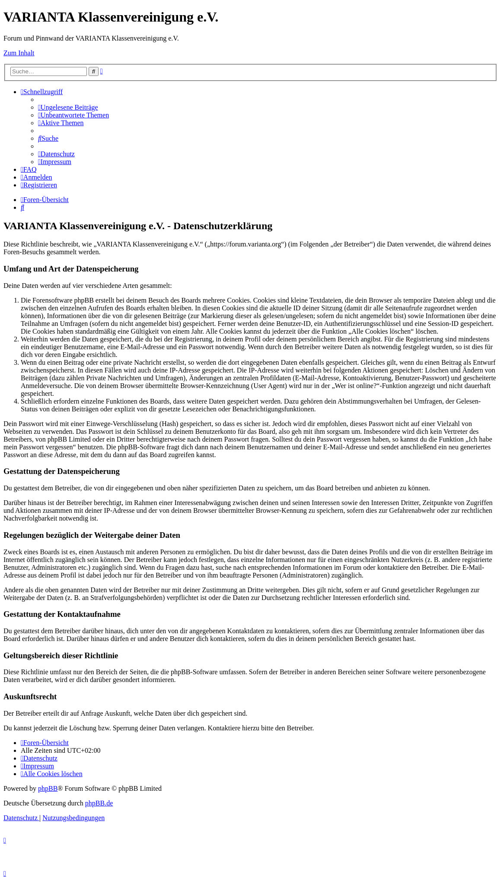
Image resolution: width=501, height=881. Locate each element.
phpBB (47, 788)
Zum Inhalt (19, 53)
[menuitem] (68, 107)
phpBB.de (99, 803)
